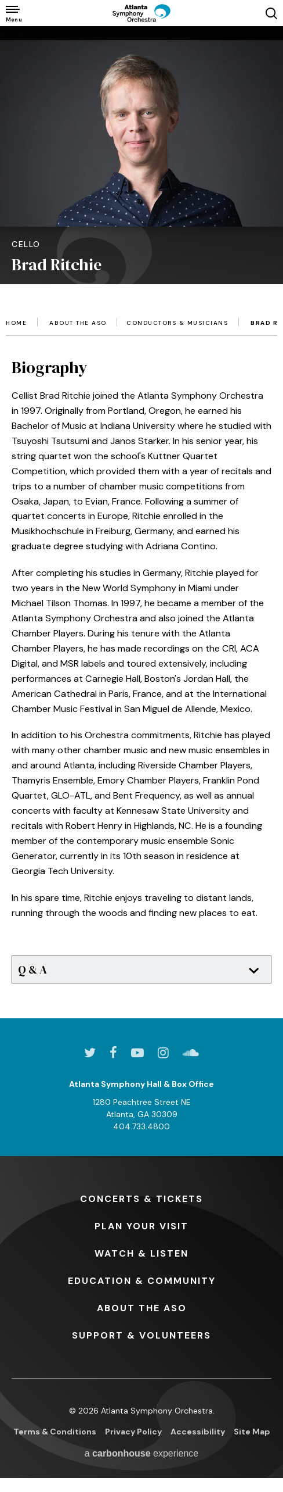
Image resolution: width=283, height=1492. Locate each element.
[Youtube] (137, 1053)
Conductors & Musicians (177, 323)
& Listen (141, 1253)
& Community (142, 1281)
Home (16, 323)
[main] (141, 504)
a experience (142, 1453)
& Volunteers (141, 1335)
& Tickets (141, 1199)
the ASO (142, 1308)
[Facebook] (113, 1053)
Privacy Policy (133, 1431)
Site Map (252, 1431)
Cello (26, 244)
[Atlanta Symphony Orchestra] (141, 13)
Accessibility (197, 1431)
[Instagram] (163, 1053)
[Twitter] (90, 1053)
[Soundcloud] (191, 1053)
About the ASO (78, 323)
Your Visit (141, 1226)
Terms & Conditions (54, 1431)
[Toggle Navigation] (13, 13)
